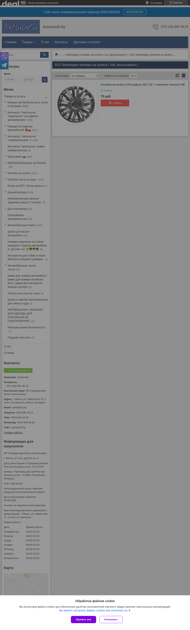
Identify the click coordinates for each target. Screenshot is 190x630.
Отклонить (111, 619)
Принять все (83, 619)
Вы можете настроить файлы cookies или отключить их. (93, 610)
